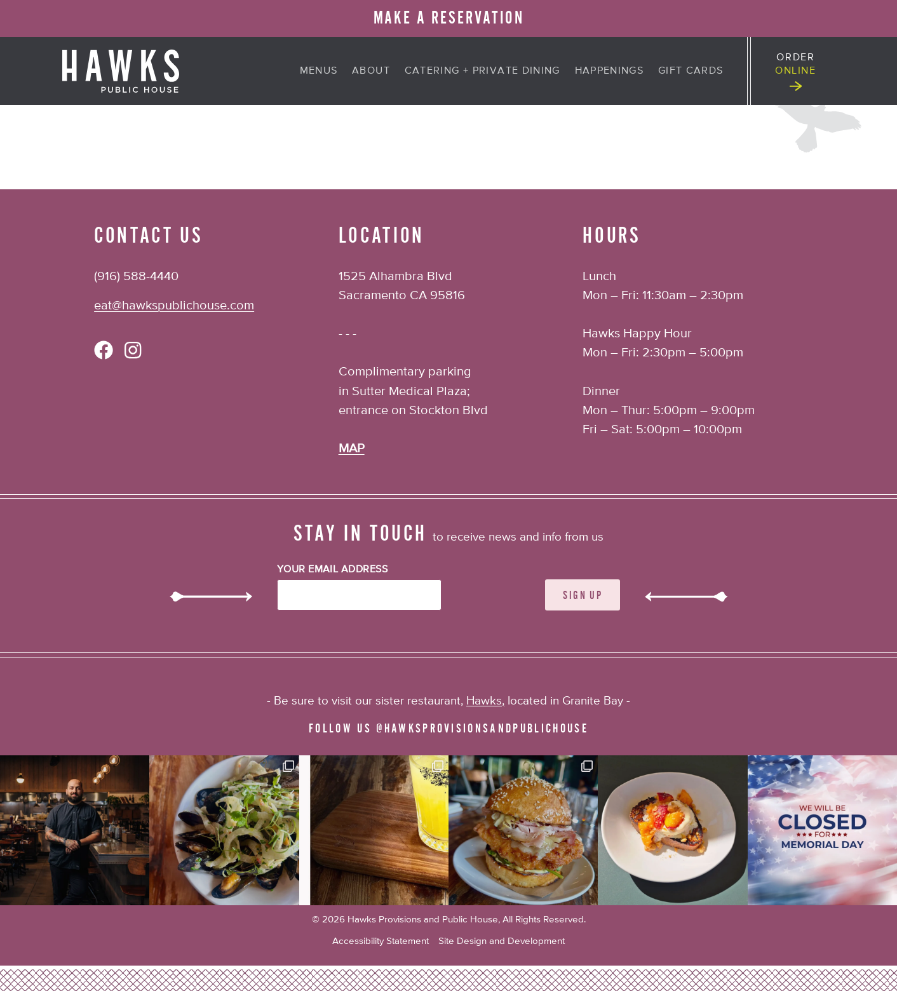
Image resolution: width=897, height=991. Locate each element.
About (371, 71)
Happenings (609, 71)
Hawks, (485, 701)
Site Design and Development (501, 941)
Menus (319, 71)
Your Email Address (332, 570)
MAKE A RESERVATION (449, 18)
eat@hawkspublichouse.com (174, 306)
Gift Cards (691, 71)
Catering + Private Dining (482, 71)
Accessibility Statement (380, 941)
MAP (352, 448)
